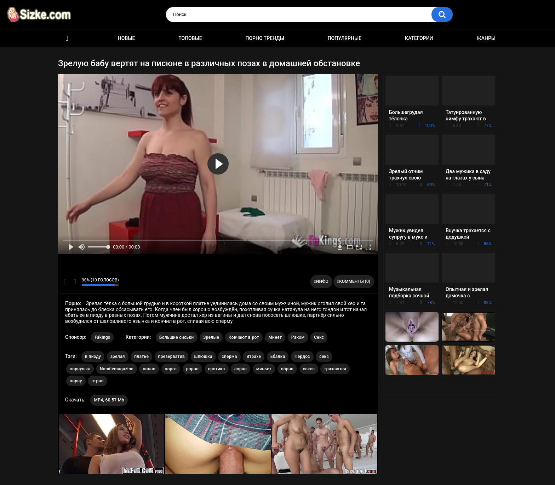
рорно (192, 368)
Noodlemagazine (116, 368)
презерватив (171, 356)
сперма (229, 356)
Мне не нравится (74, 281)
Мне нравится (65, 281)
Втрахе (253, 356)
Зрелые (211, 337)
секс (324, 356)
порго (171, 368)
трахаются (335, 368)
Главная (67, 38)
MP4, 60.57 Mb (109, 400)
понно (149, 368)
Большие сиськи (176, 337)
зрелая (117, 356)
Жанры (486, 38)
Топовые (190, 38)
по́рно (287, 368)
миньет (263, 368)
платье (141, 356)
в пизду (93, 356)
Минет (275, 337)
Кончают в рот (244, 337)
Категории (419, 38)
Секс (319, 337)
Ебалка (277, 356)
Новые (126, 38)
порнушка (80, 368)
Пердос (302, 356)
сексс (309, 368)
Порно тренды (264, 38)
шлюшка (203, 356)
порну (76, 380)
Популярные (344, 38)
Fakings (102, 337)
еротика (216, 368)
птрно (97, 380)
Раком (298, 337)
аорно (240, 368)
